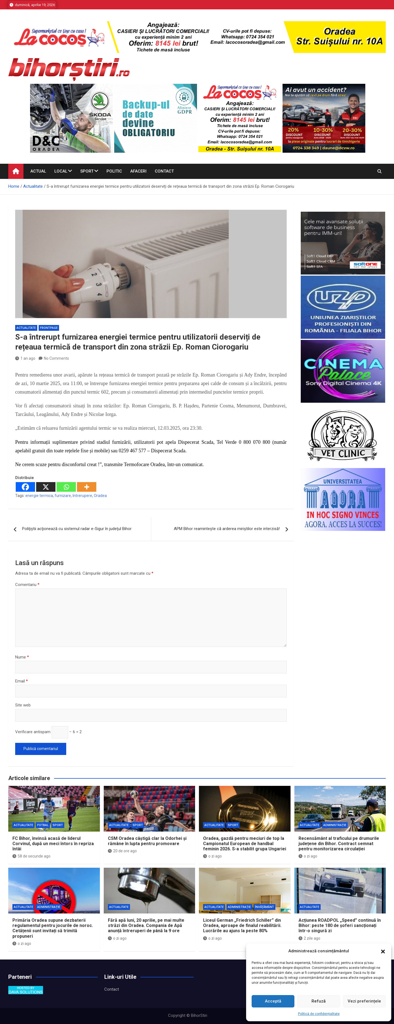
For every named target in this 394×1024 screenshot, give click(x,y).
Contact (164, 171)
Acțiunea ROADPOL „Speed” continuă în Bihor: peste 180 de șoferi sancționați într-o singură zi (340, 925)
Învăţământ (264, 907)
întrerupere (82, 495)
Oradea (100, 495)
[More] (86, 487)
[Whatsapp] (66, 487)
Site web (23, 705)
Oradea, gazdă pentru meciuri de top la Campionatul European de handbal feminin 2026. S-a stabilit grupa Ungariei (244, 843)
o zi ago (212, 856)
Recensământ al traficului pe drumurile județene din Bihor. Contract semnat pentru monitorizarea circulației (339, 843)
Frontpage (49, 328)
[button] (383, 951)
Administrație (334, 825)
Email (21, 681)
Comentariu (27, 584)
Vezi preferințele (364, 1001)
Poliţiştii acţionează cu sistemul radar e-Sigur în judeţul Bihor (77, 528)
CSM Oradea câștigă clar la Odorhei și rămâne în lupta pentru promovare (147, 841)
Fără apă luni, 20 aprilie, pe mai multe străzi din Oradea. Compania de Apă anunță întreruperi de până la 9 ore (146, 925)
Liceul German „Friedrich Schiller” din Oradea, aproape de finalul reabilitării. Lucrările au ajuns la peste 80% (242, 925)
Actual (38, 171)
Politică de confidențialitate (319, 1014)
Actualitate (26, 328)
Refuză (319, 1001)
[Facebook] (25, 487)
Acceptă (273, 1001)
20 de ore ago (122, 851)
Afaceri (138, 171)
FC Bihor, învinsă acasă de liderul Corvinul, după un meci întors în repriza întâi (53, 843)
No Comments (56, 358)
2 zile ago (309, 938)
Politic (114, 171)
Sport (87, 171)
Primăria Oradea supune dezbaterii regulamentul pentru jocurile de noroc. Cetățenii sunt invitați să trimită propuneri (52, 928)
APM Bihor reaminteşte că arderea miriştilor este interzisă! (227, 528)
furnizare (63, 495)
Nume (22, 657)
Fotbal (43, 825)
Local (60, 171)
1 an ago (25, 358)
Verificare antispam (32, 731)
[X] (45, 487)
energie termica (39, 495)
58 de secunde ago (31, 856)
